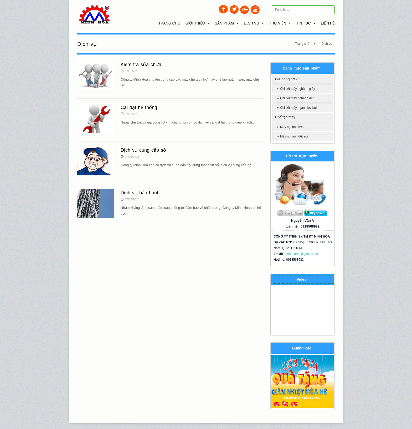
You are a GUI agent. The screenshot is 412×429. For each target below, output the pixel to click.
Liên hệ (328, 23)
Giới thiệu (198, 23)
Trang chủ (169, 23)
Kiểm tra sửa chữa (141, 64)
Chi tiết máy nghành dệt (296, 98)
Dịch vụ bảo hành (140, 192)
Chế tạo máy (285, 117)
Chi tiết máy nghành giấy (297, 89)
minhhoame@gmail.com (301, 254)
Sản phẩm (227, 23)
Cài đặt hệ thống (139, 107)
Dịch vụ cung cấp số (143, 150)
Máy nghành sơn (291, 127)
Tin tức (306, 23)
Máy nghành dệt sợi (294, 136)
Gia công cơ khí (288, 79)
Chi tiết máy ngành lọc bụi (298, 108)
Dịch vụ (254, 23)
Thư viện (280, 23)
